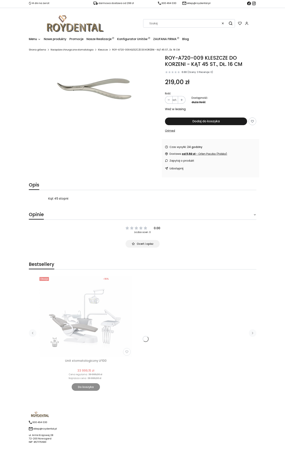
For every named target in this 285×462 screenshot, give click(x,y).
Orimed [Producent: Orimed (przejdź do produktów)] (170, 131)
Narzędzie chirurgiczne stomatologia (72, 49)
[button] (230, 23)
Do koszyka (86, 387)
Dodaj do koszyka (206, 121)
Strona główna (37, 49)
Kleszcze (103, 49)
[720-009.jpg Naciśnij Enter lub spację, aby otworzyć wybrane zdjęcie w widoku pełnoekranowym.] (94, 87)
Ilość (168, 93)
